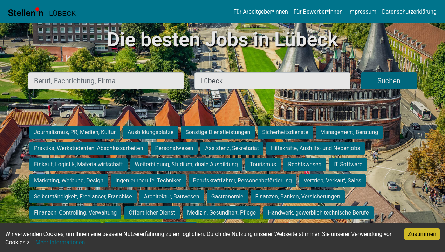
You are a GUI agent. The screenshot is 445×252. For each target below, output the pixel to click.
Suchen (388, 81)
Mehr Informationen (60, 242)
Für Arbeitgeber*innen (260, 11)
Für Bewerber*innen (318, 11)
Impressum (362, 11)
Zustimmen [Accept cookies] (422, 234)
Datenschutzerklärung (409, 11)
